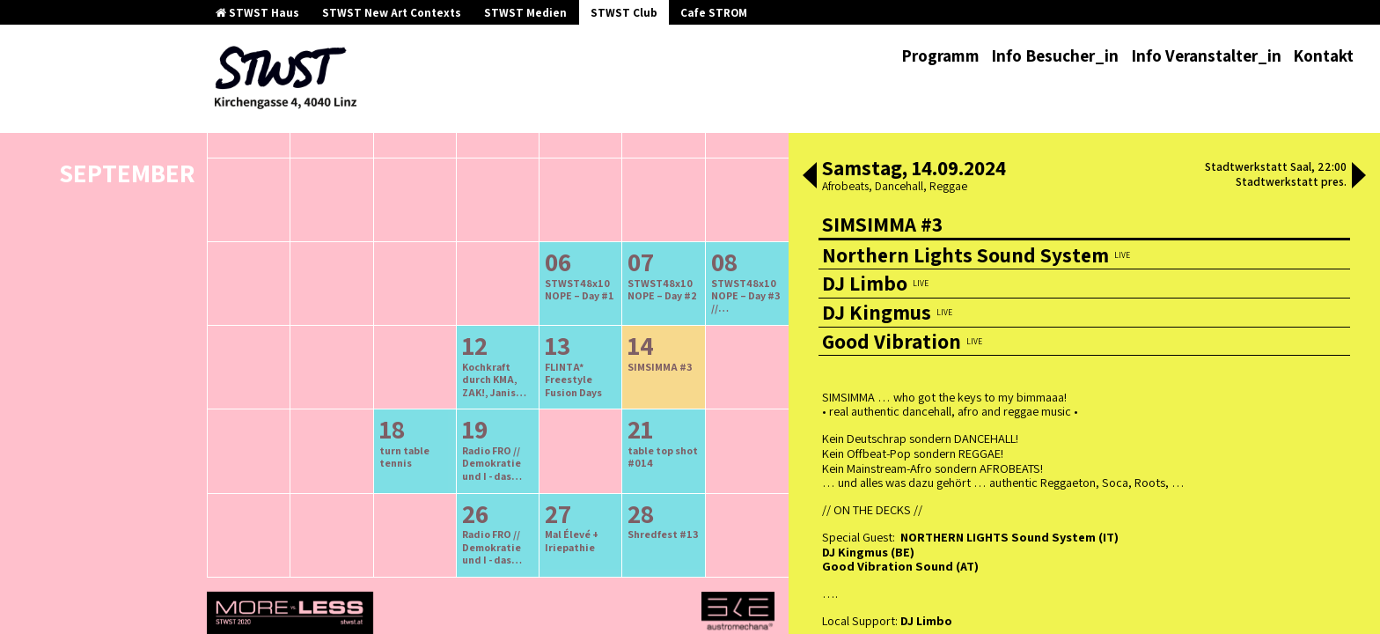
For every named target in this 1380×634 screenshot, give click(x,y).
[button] (809, 177)
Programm (940, 55)
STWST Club (624, 12)
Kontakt (1323, 55)
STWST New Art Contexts (391, 12)
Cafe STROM (713, 12)
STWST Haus (257, 12)
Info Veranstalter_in (1206, 55)
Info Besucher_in (1055, 55)
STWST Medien (525, 12)
